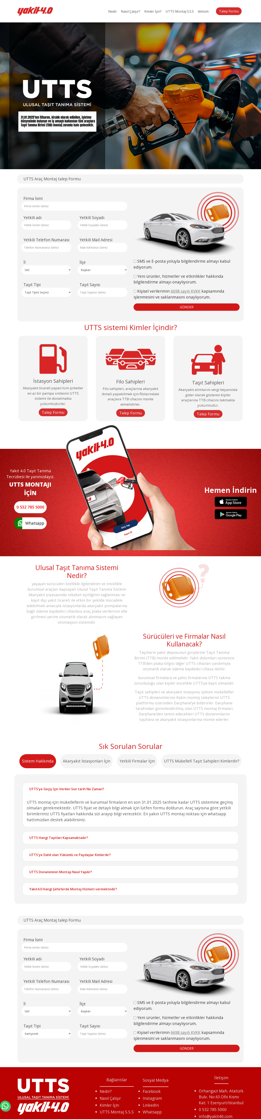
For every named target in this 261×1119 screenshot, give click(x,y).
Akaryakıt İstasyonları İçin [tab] (86, 932)
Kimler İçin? (152, 11)
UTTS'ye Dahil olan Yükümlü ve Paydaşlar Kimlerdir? (70, 1026)
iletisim (203, 11)
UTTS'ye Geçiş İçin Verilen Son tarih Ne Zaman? (66, 960)
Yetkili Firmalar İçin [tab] (137, 932)
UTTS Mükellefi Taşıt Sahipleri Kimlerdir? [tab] (201, 932)
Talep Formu (229, 11)
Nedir (112, 11)
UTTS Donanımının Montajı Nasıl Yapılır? (60, 1044)
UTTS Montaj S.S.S (180, 11)
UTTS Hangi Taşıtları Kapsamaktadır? (58, 1009)
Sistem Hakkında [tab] (38, 932)
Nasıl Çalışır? (130, 11)
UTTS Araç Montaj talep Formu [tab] (52, 317)
